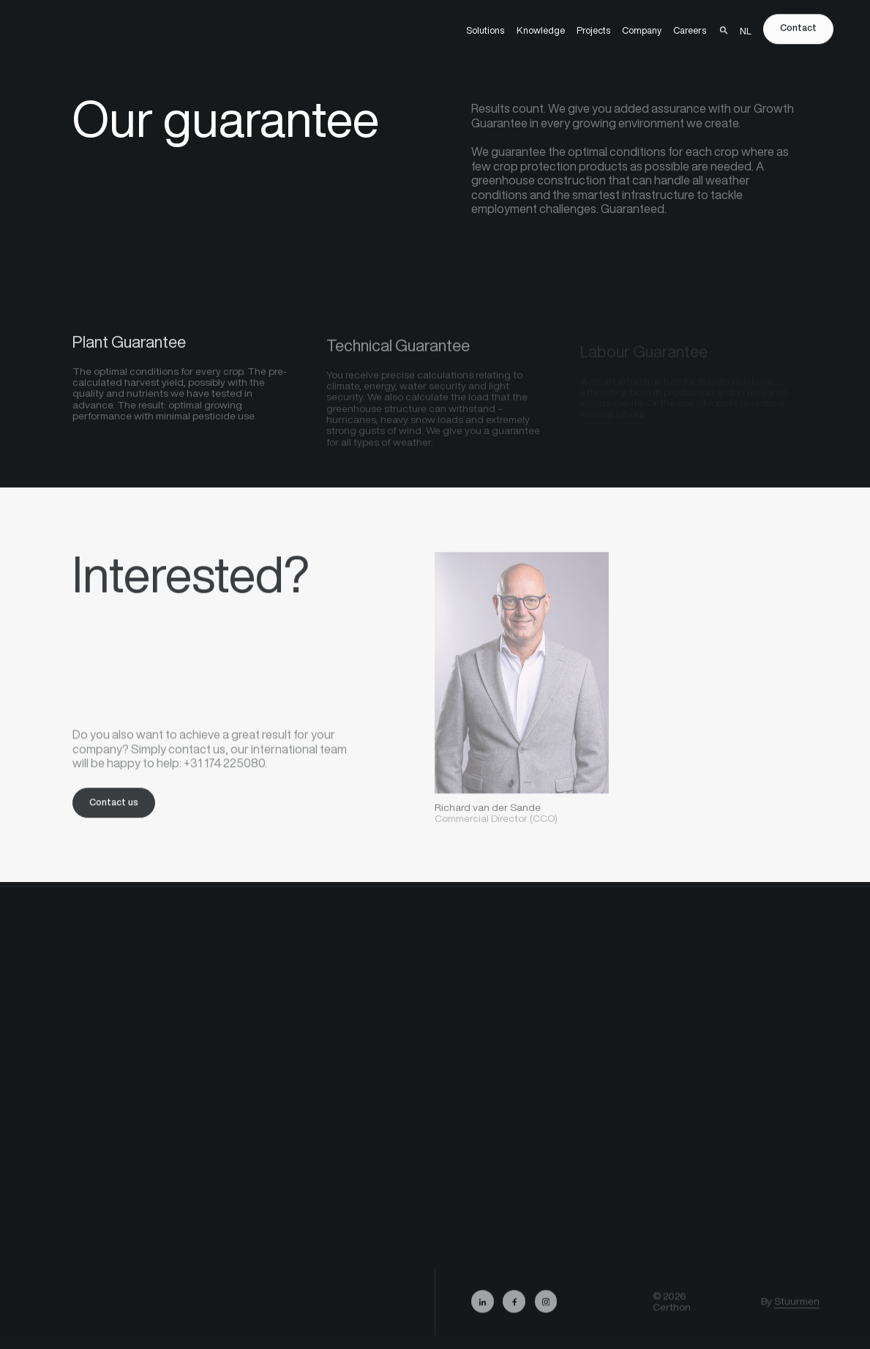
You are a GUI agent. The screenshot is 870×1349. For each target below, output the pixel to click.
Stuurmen (797, 1308)
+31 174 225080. (225, 768)
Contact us (113, 807)
